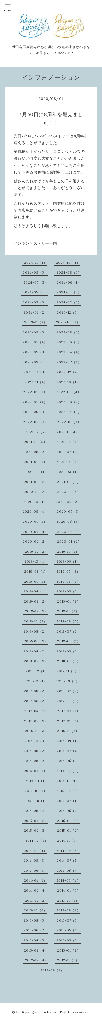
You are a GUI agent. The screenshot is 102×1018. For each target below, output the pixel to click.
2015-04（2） (36, 821)
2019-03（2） (69, 591)
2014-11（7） (68, 840)
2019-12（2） (36, 551)
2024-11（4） (35, 262)
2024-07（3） (35, 282)
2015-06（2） (36, 811)
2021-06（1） (35, 462)
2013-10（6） (35, 910)
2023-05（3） (35, 352)
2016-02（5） (68, 771)
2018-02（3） (36, 661)
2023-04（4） (69, 352)
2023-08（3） (69, 332)
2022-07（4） (35, 402)
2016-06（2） (36, 761)
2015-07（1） (68, 801)
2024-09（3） (35, 272)
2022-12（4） (69, 372)
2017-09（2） (67, 681)
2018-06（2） (36, 641)
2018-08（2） (36, 631)
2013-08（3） (36, 920)
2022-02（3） (35, 422)
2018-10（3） (35, 621)
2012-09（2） (52, 970)
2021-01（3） (68, 482)
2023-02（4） (69, 362)
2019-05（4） (68, 581)
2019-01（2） (68, 601)
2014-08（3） (36, 860)
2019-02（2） (36, 601)
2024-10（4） (68, 262)
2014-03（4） (68, 880)
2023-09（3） (35, 332)
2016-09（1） (68, 741)
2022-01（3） (69, 422)
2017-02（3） (36, 721)
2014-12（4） (36, 840)
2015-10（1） (36, 791)
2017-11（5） (67, 671)
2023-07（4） (35, 342)
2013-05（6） (69, 930)
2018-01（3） (68, 661)
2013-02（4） (36, 950)
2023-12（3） (69, 312)
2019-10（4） (36, 561)
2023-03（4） (35, 362)
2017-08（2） (36, 691)
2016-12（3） (36, 731)
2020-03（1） (69, 532)
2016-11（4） (68, 731)
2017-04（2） (36, 711)
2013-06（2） (36, 930)
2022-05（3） (35, 412)
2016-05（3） (69, 761)
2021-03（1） (68, 472)
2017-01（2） (68, 721)
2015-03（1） (68, 821)
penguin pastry (38, 1012)
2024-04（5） (69, 292)
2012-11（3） (68, 960)
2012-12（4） (36, 960)
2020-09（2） (68, 502)
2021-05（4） (68, 462)
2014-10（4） (35, 851)
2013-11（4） (68, 900)
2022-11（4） (35, 382)
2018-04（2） (36, 651)
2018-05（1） (68, 641)
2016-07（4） (69, 751)
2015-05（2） (69, 811)
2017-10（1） (36, 681)
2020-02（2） (35, 541)
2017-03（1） (68, 711)
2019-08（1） (35, 571)
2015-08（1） (36, 801)
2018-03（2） (69, 651)
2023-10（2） (68, 322)
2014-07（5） (69, 860)
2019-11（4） (68, 551)
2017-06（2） (36, 701)
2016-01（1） (36, 781)
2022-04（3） (69, 412)
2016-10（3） (36, 741)
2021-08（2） (36, 452)
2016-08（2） (36, 751)
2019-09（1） (68, 561)
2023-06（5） (69, 342)
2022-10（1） (68, 382)
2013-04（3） (36, 940)
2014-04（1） (35, 880)
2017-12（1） (37, 671)
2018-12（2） (36, 611)
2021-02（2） (36, 482)
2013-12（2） (36, 900)
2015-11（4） (68, 781)
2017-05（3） (68, 701)
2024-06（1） (69, 282)
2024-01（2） (36, 312)
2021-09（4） (68, 442)
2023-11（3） (35, 322)
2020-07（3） (69, 511)
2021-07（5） (69, 452)
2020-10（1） (35, 502)
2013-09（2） (68, 910)
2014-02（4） (36, 890)
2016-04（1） (35, 771)
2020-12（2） (36, 492)
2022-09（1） (35, 392)
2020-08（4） (35, 511)
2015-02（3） (36, 830)
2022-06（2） (69, 402)
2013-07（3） (69, 920)
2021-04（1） (36, 472)
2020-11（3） (68, 492)
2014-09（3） (68, 851)
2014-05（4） (69, 870)
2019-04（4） (36, 591)
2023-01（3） (36, 372)
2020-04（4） (35, 532)
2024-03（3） (35, 302)
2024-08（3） (69, 272)
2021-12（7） (36, 432)
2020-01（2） (69, 541)
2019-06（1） (35, 581)
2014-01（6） (68, 890)
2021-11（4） (68, 432)
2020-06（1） (35, 521)
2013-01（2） (68, 950)
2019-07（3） (68, 571)
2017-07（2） (68, 691)
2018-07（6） (69, 631)
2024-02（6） (69, 302)
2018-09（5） (68, 621)
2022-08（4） (68, 392)
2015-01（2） (68, 830)
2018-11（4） (68, 611)
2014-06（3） (36, 870)
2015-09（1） (67, 791)
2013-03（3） (69, 940)
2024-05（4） (35, 292)
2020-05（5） (68, 521)
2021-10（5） (35, 442)
